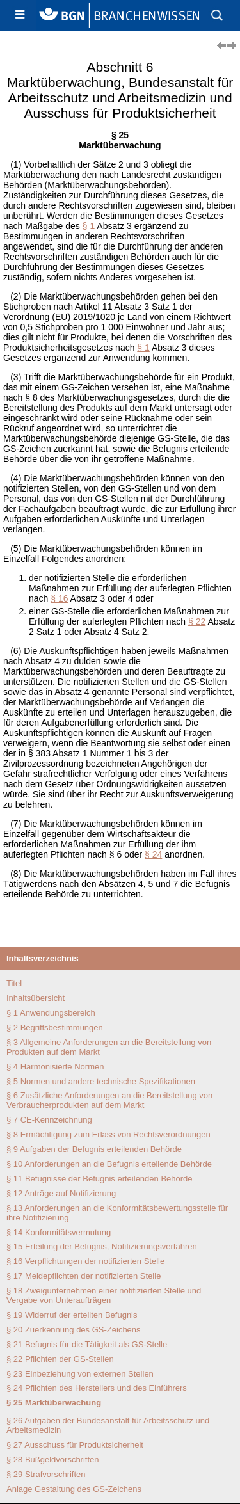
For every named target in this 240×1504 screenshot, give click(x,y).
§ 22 (196, 621)
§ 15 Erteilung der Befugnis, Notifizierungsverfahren (101, 1246)
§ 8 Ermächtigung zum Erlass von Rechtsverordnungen (108, 1134)
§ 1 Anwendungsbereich (50, 1013)
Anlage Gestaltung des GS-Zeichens (73, 1489)
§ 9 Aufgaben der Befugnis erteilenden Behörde (94, 1149)
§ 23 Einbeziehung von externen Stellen (80, 1374)
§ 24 (153, 854)
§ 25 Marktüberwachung (53, 1402)
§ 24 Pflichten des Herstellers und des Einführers (96, 1388)
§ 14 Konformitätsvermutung (58, 1232)
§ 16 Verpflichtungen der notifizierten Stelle (85, 1261)
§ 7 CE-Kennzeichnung (49, 1119)
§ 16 (59, 598)
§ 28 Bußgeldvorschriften (52, 1459)
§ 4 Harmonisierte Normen (55, 1066)
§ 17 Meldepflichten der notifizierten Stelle (83, 1276)
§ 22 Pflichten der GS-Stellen (60, 1359)
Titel (14, 983)
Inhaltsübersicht (35, 998)
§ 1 (89, 226)
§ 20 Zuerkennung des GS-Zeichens (73, 1329)
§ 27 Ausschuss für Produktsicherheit (74, 1445)
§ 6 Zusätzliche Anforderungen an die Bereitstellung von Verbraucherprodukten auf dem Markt (109, 1100)
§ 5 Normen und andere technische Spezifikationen (100, 1081)
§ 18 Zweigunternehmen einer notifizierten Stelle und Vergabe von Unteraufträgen (103, 1295)
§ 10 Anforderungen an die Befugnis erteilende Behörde (109, 1164)
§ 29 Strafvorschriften (46, 1474)
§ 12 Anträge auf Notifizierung (61, 1193)
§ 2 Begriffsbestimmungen (54, 1027)
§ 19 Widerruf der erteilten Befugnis (72, 1315)
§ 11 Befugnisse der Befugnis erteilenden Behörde (99, 1178)
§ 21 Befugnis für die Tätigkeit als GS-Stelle (86, 1344)
